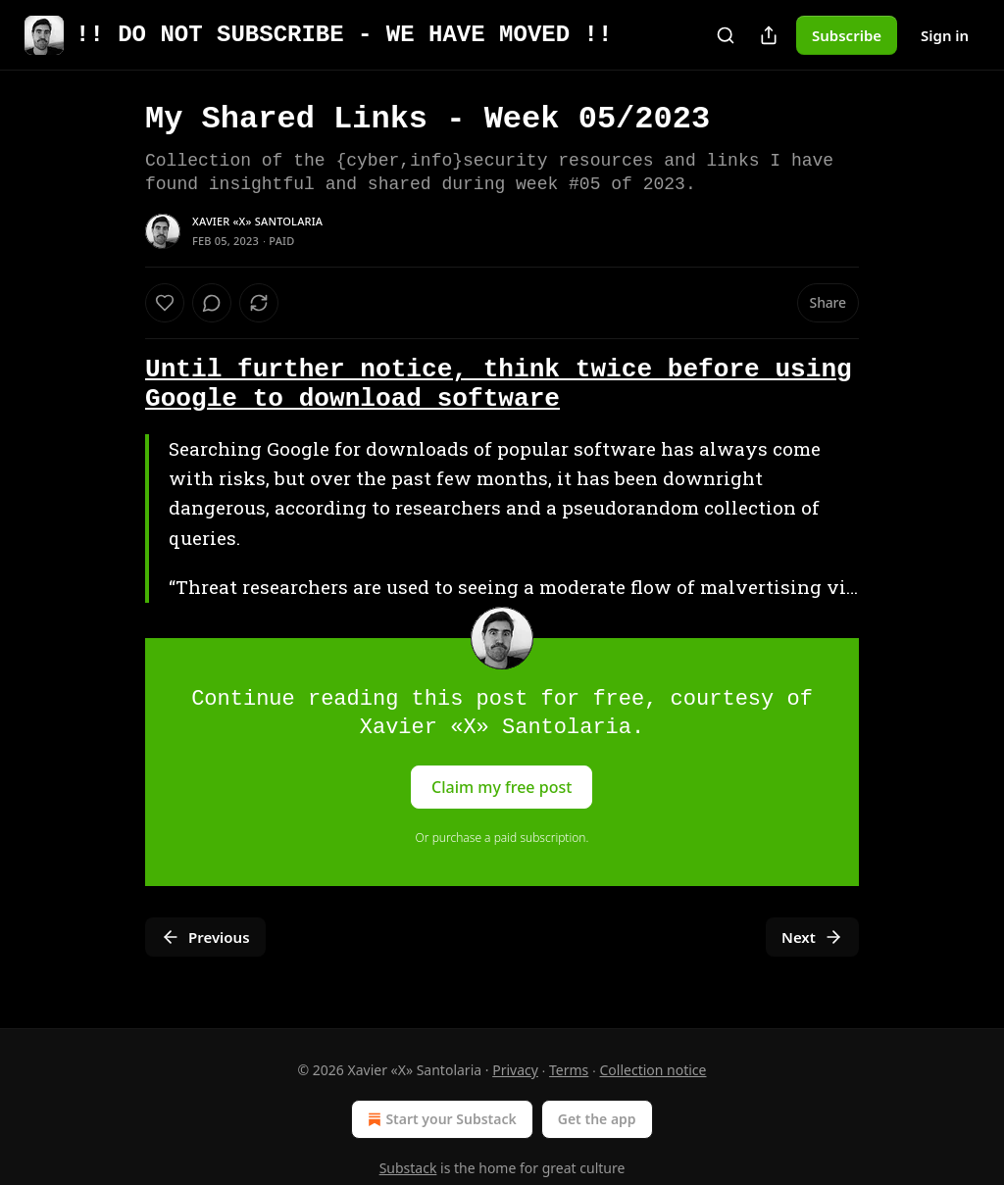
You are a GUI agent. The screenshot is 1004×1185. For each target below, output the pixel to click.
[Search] (725, 35)
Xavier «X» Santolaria (257, 221)
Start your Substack (440, 1119)
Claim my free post (501, 786)
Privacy (515, 1070)
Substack (408, 1168)
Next (812, 937)
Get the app (597, 1119)
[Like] (164, 302)
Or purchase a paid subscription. (502, 837)
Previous (205, 937)
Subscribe (846, 35)
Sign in (945, 35)
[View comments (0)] (211, 302)
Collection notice (653, 1070)
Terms (568, 1070)
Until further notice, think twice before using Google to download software (498, 384)
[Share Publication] (768, 35)
